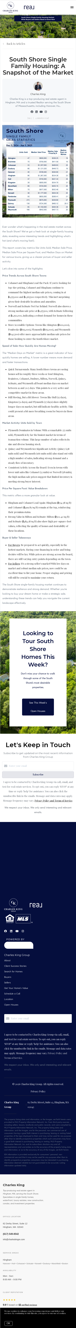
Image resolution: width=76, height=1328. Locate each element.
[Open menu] (72, 7)
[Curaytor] (18, 947)
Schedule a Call (12, 994)
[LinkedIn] (11, 931)
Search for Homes (13, 972)
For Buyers (14, 545)
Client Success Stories (15, 966)
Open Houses (11, 1005)
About (7, 960)
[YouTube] (17, 931)
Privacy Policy (38, 1091)
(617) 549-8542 (11, 1234)
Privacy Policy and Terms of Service (53, 800)
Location (8, 999)
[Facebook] (5, 931)
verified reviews (28, 1305)
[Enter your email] (41, 766)
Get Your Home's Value (16, 988)
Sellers (7, 983)
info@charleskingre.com (14, 1239)
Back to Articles (16, 43)
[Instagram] (23, 931)
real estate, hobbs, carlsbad (38, 864)
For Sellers (14, 563)
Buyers (7, 977)
